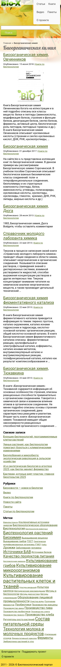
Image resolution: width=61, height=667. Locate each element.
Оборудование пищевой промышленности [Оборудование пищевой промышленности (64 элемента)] (28, 599)
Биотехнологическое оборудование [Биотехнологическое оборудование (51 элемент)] (35, 525)
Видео (40, 12)
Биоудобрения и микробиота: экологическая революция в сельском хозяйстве (27, 458)
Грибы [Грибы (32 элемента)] (44, 545)
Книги (52, 4)
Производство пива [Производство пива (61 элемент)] (38, 608)
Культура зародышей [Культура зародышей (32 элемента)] (28, 587)
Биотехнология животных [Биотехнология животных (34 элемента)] (37, 529)
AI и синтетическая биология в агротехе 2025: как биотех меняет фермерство (27, 468)
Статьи (41, 4)
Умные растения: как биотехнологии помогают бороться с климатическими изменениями (27, 447)
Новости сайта (12, 502)
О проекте (43, 20)
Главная (7, 43)
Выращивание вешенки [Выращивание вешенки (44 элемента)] (35, 538)
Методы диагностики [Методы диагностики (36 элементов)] (30, 594)
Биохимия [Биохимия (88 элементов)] (12, 537)
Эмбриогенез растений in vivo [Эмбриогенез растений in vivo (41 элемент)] (18, 641)
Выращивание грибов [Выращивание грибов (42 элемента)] (14, 541)
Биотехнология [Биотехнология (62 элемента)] (14, 528)
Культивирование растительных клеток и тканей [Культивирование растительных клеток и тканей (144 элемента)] (29, 581)
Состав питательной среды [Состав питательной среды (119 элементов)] (26, 621)
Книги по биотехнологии (18, 497)
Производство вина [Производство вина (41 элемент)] (13, 608)
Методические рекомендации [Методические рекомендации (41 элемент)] (29, 591)
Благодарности (11, 651)
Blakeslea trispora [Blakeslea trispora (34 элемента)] (10, 522)
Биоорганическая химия (25, 146)
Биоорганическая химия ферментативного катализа (28, 300)
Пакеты (52, 12)
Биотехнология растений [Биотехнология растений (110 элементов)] (28, 532)
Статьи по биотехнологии (18, 511)
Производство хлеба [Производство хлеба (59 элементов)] (39, 614)
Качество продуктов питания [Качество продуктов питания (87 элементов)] (28, 556)
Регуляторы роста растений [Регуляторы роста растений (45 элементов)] (18, 619)
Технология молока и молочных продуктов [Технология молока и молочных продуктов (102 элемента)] (23, 631)
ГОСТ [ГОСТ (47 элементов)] (30, 541)
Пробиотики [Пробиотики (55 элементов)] (23, 604)
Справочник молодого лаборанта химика (23, 235)
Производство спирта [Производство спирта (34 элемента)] (40, 612)
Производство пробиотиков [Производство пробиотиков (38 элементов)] (16, 611)
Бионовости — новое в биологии (23, 487)
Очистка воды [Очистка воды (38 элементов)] (37, 601)
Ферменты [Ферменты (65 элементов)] (45, 638)
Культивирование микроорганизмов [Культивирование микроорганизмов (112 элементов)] (27, 568)
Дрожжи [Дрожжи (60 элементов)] (9, 547)
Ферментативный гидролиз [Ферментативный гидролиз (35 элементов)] (24, 638)
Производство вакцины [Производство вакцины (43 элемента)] (45, 604)
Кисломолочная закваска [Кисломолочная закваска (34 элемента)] (14, 561)
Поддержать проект (34, 651)
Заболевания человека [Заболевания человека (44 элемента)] (28, 548)
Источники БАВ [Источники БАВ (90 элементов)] (17, 551)
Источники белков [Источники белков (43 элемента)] (42, 552)
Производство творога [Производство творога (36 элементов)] (13, 615)
